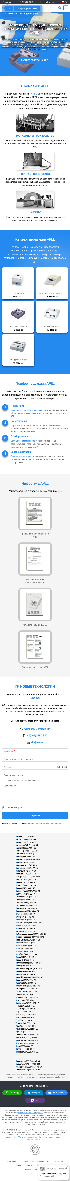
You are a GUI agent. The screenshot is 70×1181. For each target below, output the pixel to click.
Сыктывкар (21, 1003)
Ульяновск (20, 1029)
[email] (35, 775)
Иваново (19, 880)
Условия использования (51, 823)
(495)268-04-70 (29, 928)
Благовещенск (22, 854)
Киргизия (20, 1070)
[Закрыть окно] (66, 1167)
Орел (18, 951)
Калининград (21, 891)
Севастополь (21, 986)
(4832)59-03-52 (28, 857)
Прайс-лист (58, 1161)
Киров (18, 900)
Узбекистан (21, 1067)
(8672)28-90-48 (33, 862)
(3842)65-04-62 (30, 897)
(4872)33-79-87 (26, 1020)
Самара (19, 974)
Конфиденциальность (32, 823)
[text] (35, 793)
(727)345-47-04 (29, 836)
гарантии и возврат (55, 1137)
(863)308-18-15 (36, 969)
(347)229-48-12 (25, 1032)
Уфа (17, 1032)
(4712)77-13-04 (27, 917)
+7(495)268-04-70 (26, 2)
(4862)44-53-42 (26, 951)
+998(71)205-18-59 (34, 1067)
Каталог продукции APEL (35, 60)
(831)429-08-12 (38, 937)
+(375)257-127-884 (32, 1064)
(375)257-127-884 (29, 925)
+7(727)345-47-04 (32, 1061)
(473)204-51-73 (30, 874)
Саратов (19, 983)
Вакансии (30, 1165)
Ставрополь (21, 997)
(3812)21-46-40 (26, 948)
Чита (18, 1046)
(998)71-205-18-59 (31, 1009)
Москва (35, 697)
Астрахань (20, 845)
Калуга (19, 894)
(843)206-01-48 (28, 888)
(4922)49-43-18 (31, 865)
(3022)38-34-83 (26, 1046)
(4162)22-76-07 (34, 854)
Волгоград (20, 868)
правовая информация (34, 1139)
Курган (19, 914)
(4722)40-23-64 (30, 851)
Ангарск (19, 839)
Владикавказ (21, 862)
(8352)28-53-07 (32, 1037)
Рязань (19, 971)
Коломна (19, 902)
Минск (18, 925)
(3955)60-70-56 (29, 839)
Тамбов (19, 1006)
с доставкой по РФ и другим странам (20, 1137)
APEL (34, 93)
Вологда (19, 871)
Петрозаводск (22, 963)
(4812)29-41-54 (30, 992)
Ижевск (19, 882)
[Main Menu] (65, 7)
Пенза (18, 957)
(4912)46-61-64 (28, 971)
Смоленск (20, 992)
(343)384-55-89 (34, 877)
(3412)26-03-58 (29, 882)
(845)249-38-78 (29, 983)
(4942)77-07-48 (30, 905)
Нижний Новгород (23, 937)
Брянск (19, 857)
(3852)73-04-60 (29, 848)
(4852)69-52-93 (31, 1052)
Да (9, 9)
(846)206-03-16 (29, 974)
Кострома (20, 905)
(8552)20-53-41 (39, 934)
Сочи (18, 994)
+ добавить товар (11, 780)
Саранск (19, 980)
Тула (18, 1020)
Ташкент (19, 1009)
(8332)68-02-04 (27, 900)
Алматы (19, 836)
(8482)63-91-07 (30, 1014)
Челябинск (20, 1040)
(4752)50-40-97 (28, 1006)
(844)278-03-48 (31, 868)
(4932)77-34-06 (29, 880)
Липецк (19, 920)
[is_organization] (35, 759)
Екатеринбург (21, 877)
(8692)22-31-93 (33, 986)
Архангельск (21, 842)
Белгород (20, 851)
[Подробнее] (18, 283)
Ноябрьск (20, 946)
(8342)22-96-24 (29, 980)
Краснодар (20, 908)
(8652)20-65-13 (32, 997)
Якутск (18, 1049)
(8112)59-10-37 (27, 966)
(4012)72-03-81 (33, 891)
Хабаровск (20, 1035)
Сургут (18, 1000)
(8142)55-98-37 (34, 963)
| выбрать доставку (32, 780)
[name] (35, 750)
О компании (11, 1161)
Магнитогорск (22, 923)
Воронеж (19, 874)
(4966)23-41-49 (30, 902)
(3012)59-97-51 (30, 1026)
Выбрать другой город (27, 9)
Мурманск (20, 931)
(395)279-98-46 (29, 885)
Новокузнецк (21, 940)
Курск (18, 917)
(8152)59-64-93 (31, 931)
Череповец (20, 1043)
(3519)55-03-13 (34, 923)
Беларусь (20, 1064)
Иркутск (19, 885)
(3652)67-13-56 (34, 989)
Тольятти (19, 1014)
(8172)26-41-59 (29, 871)
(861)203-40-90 (31, 908)
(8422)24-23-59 (31, 1029)
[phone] (35, 767)
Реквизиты (24, 1161)
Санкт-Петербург (23, 977)
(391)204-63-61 (32, 911)
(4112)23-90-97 (28, 1049)
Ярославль (20, 1052)
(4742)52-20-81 (28, 920)
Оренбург (20, 954)
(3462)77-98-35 (28, 1000)
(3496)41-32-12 (30, 946)
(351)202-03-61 (31, 1040)
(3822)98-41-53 (27, 1017)
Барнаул (19, 848)
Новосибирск (21, 943)
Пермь (18, 960)
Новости (19, 1165)
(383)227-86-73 (33, 943)
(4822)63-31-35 (27, 1012)
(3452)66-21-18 (29, 1023)
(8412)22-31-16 (27, 957)
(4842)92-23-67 (28, 894)
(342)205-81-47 (28, 960)
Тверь (18, 1012)
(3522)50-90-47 (28, 914)
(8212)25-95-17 (32, 1003)
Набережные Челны (24, 934)
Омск (18, 948)
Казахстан (20, 1061)
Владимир (20, 865)
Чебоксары (20, 1037)
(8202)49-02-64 (31, 1043)
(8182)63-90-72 (33, 842)
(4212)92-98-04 (31, 1035)
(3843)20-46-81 (33, 940)
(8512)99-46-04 (31, 845)
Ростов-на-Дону (22, 969)
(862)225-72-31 (26, 994)
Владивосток (21, 859)
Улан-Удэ (19, 1026)
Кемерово (20, 897)
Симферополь (22, 989)
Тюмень (19, 1023)
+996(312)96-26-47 (32, 1070)
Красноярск (21, 911)
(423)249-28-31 (33, 859)
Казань (19, 888)
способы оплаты (41, 1137)
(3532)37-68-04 (30, 954)
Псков (18, 966)
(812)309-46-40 (36, 977)
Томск (18, 1017)
